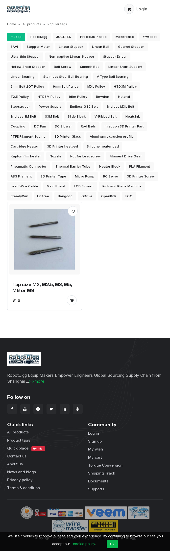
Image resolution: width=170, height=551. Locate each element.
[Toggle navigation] (158, 9)
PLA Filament (139, 166)
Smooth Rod (90, 67)
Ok (112, 544)
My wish (95, 449)
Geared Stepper (131, 47)
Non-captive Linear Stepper (71, 56)
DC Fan (40, 126)
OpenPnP (109, 196)
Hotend (124, 97)
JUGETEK (64, 37)
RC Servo (110, 176)
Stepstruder (20, 106)
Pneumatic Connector (29, 166)
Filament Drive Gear (126, 156)
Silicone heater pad (103, 146)
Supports (96, 489)
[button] (129, 9)
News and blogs (21, 472)
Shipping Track (101, 473)
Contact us (16, 456)
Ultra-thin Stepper (25, 56)
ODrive (87, 196)
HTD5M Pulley (49, 97)
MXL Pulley (96, 86)
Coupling (18, 126)
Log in (93, 433)
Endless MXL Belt (120, 106)
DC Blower (63, 126)
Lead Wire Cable (24, 186)
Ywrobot (150, 37)
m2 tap (16, 37)
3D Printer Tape (53, 176)
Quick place (26, 448)
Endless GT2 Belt (84, 106)
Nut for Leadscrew (85, 156)
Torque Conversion (105, 465)
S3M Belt (52, 116)
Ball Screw (62, 67)
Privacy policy (20, 479)
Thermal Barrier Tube (73, 166)
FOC (129, 196)
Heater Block (109, 166)
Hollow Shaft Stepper (28, 67)
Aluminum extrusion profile (112, 136)
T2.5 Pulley (20, 97)
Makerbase (125, 37)
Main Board (56, 186)
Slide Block (77, 116)
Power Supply (50, 106)
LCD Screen (84, 186)
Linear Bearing (23, 76)
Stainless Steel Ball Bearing (65, 76)
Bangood (65, 196)
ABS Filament (21, 176)
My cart (95, 457)
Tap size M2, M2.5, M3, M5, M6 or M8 (42, 287)
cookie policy (84, 544)
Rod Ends (88, 126)
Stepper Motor (38, 47)
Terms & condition (23, 487)
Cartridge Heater (24, 146)
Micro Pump (84, 176)
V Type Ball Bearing (113, 76)
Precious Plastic (93, 37)
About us (15, 464)
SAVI (14, 47)
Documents (98, 481)
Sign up (95, 441)
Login (141, 8)
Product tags (18, 440)
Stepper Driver (115, 56)
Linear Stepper (71, 47)
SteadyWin (19, 196)
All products (32, 24)
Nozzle (55, 156)
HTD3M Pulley (125, 86)
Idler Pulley (78, 97)
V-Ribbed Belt (106, 116)
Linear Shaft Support (125, 67)
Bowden (102, 97)
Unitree (43, 196)
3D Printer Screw (141, 176)
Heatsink (132, 116)
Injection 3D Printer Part (124, 126)
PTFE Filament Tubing (28, 136)
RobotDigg (39, 37)
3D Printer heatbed (62, 146)
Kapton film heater (26, 156)
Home (11, 24)
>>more (36, 381)
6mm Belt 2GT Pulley (27, 86)
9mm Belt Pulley (66, 86)
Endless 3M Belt (23, 116)
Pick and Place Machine (122, 186)
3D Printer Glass (67, 136)
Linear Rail (100, 47)
